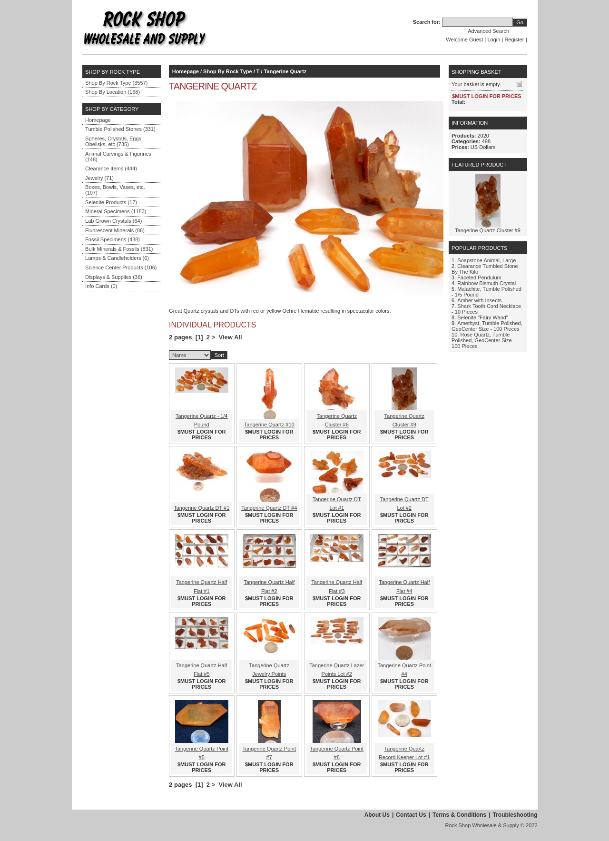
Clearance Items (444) (111, 168)
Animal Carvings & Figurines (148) (118, 156)
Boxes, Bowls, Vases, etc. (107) (115, 190)
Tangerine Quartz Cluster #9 (488, 230)
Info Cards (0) (101, 286)
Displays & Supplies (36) (113, 277)
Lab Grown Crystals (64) (113, 221)
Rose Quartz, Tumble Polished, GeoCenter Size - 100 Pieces (483, 340)
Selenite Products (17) (111, 202)
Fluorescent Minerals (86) (115, 230)
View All (230, 337)
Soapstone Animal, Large (486, 260)
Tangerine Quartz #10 (269, 424)
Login (494, 39)
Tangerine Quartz (285, 71)
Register (514, 39)
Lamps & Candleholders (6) (117, 258)
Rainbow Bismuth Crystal (486, 283)
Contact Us (411, 814)
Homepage (98, 120)
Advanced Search (488, 31)
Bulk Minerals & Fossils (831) (119, 249)
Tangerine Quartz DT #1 (201, 508)
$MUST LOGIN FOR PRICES (201, 434)
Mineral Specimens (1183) (115, 211)
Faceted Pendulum (479, 277)
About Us (377, 814)
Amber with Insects (479, 300)
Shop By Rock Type (227, 71)
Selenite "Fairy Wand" (482, 317)
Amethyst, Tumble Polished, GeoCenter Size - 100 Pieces (487, 326)
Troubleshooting (515, 814)
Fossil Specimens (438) (112, 239)
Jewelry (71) (99, 178)
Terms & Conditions (459, 814)
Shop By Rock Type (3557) (116, 83)
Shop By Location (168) (112, 92)
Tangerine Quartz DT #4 (269, 508)
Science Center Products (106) (121, 267)
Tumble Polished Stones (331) (120, 129)
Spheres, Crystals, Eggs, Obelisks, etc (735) (114, 141)
